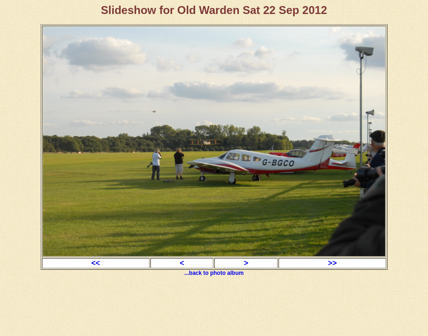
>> (332, 263)
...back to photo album (214, 273)
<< (95, 263)
